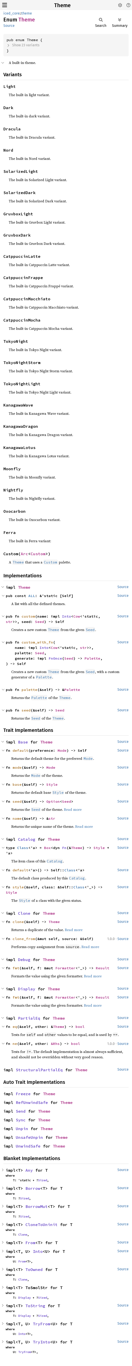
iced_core (11, 13)
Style (52, 784)
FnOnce (55, 658)
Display (26, 988)
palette (29, 689)
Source (9, 25)
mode (17, 767)
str (9, 621)
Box (47, 847)
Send (21, 1111)
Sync (21, 1119)
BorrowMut (36, 1206)
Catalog (26, 839)
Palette (92, 658)
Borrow (32, 1188)
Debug (24, 959)
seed (26, 710)
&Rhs (55, 1043)
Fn (64, 847)
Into (66, 616)
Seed (39, 621)
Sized (42, 1180)
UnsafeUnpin (29, 1137)
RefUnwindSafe (32, 1102)
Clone (24, 913)
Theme (62, 5)
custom (28, 616)
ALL (31, 595)
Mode (62, 750)
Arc (24, 553)
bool (80, 1026)
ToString (35, 1305)
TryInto (41, 1342)
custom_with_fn (37, 642)
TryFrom (41, 1323)
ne (15, 1043)
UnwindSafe (28, 1146)
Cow (76, 616)
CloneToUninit (41, 1224)
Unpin (22, 1128)
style (18, 887)
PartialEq (29, 1018)
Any (29, 1170)
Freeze (23, 1093)
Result (102, 968)
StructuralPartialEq (39, 1069)
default (20, 750)
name (17, 818)
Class (22, 847)
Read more (73, 809)
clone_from (24, 938)
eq (15, 1026)
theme (26, 13)
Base (23, 742)
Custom (38, 553)
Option (53, 801)
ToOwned (34, 1269)
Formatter (65, 968)
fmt (16, 968)
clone (18, 921)
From (30, 1242)
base (17, 784)
